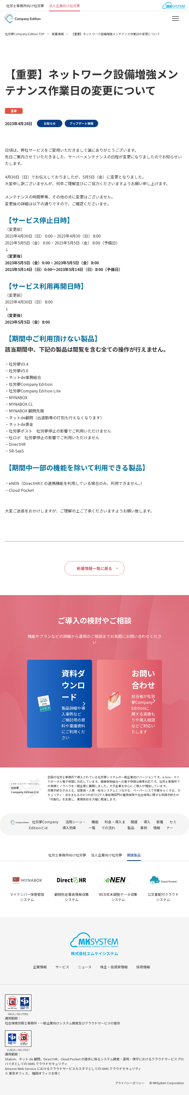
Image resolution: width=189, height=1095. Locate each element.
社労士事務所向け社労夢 (25, 5)
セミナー (171, 824)
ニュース (87, 966)
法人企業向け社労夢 (64, 5)
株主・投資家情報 (118, 966)
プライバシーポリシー (129, 1083)
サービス (64, 966)
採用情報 (149, 966)
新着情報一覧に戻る (94, 568)
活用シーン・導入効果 (74, 824)
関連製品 (132, 824)
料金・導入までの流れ (113, 824)
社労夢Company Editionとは (43, 824)
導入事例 (145, 824)
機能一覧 (93, 824)
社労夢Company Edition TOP (25, 34)
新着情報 (58, 34)
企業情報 (40, 966)
